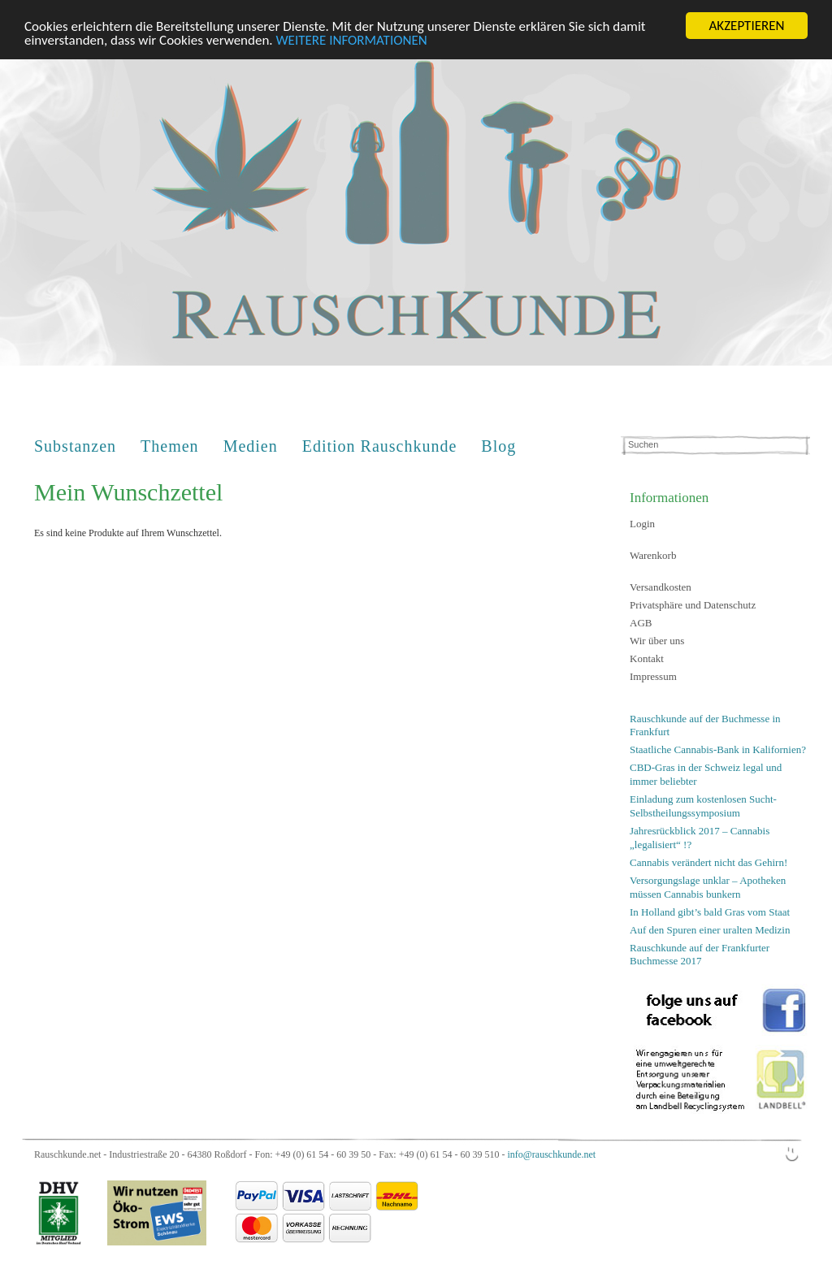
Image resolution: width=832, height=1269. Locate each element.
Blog (498, 446)
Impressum (653, 676)
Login (642, 524)
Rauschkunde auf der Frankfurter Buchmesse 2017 (699, 954)
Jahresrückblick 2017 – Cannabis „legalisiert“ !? (699, 838)
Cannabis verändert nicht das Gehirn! (708, 862)
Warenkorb (653, 555)
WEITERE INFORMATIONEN (351, 39)
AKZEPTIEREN (746, 25)
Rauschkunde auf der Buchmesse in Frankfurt (705, 725)
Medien (250, 446)
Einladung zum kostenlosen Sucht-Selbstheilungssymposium (703, 806)
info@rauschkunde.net (551, 1154)
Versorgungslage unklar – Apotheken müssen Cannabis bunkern (708, 887)
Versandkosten (660, 587)
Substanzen (75, 446)
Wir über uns (657, 640)
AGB (641, 623)
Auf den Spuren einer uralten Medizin (710, 929)
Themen (170, 446)
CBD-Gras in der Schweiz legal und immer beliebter (706, 774)
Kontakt (647, 658)
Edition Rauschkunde (379, 446)
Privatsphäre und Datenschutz (693, 605)
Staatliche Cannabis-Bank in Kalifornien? (718, 749)
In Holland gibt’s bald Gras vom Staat (710, 911)
